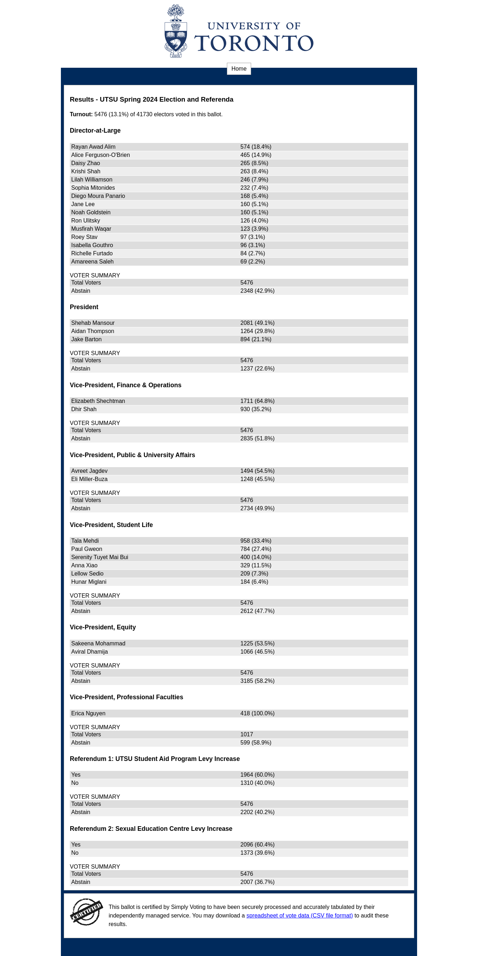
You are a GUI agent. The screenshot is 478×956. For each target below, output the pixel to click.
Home (239, 69)
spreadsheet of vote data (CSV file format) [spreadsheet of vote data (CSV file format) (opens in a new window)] (299, 915)
